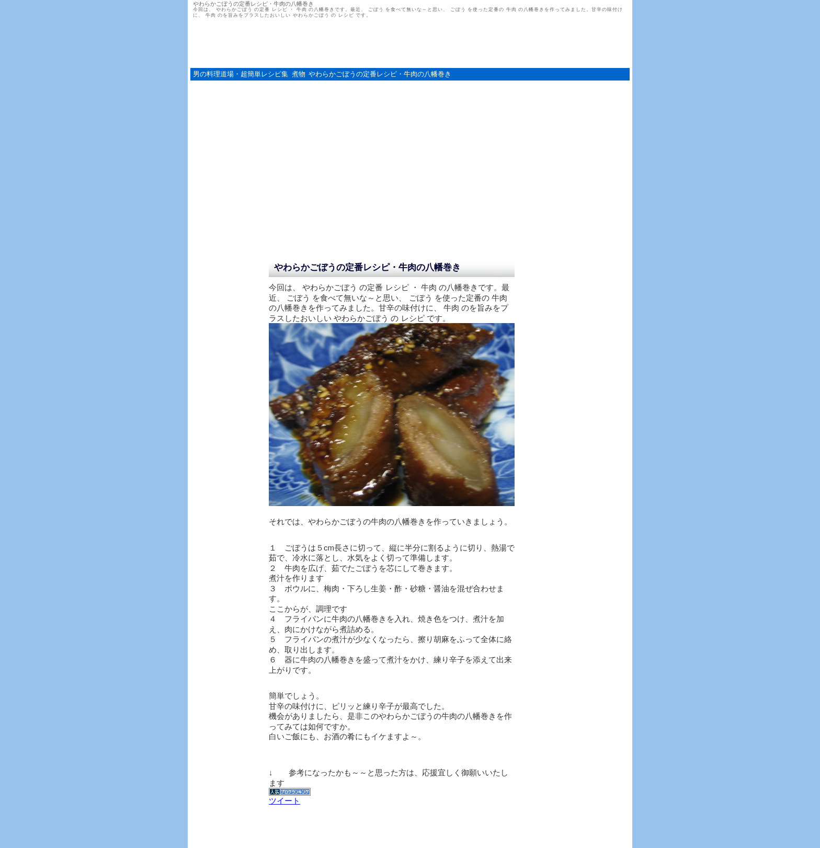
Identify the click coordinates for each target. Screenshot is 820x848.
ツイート (284, 800)
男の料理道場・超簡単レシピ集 (240, 74)
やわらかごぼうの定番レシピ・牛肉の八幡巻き (380, 74)
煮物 (298, 74)
